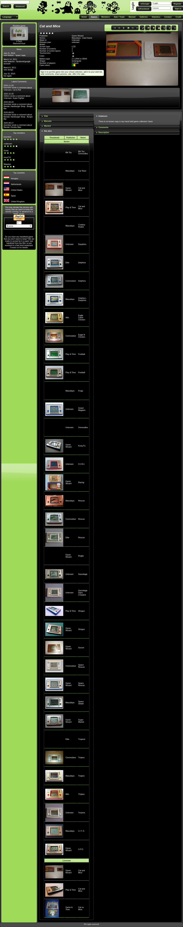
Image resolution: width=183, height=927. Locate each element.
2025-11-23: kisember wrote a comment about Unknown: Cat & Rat (18, 87)
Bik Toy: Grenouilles (83, 152)
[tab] (67, 116)
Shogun (81, 611)
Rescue (81, 501)
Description (104, 132)
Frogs (80, 391)
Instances (103, 116)
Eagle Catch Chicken (81, 317)
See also (48, 131)
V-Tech (19, 41)
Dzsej (6, 150)
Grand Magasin (81, 409)
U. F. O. (81, 831)
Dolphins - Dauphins (82, 299)
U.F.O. (81, 849)
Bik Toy (68, 152)
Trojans (81, 757)
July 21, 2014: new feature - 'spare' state (15, 54)
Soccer (81, 647)
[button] (6, 6)
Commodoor (70, 281)
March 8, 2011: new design (10, 68)
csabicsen (8, 144)
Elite (67, 262)
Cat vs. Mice (81, 908)
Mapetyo (7, 164)
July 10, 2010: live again (9, 75)
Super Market (81, 721)
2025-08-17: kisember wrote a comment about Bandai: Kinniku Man (18, 125)
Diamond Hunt (19, 43)
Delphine (82, 262)
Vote (46, 116)
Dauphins (82, 244)
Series (67, 141)
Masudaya (69, 171)
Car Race (82, 171)
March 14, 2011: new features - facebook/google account (17, 61)
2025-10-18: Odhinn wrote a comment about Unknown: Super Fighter (17, 96)
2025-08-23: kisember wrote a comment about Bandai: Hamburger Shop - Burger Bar (18, 105)
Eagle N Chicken (81, 336)
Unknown (69, 244)
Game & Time (68, 908)
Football (81, 354)
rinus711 (7, 157)
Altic (67, 317)
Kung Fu (81, 446)
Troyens (81, 813)
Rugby (81, 556)
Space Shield (81, 702)
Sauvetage (82, 574)
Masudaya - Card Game (82, 38)
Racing (81, 482)
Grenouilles (83, 427)
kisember (7, 137)
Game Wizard (68, 189)
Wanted (47, 126)
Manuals (48, 121)
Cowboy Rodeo (81, 226)
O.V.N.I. (81, 464)
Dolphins (82, 281)
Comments (103, 127)
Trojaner (81, 739)
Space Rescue (81, 666)
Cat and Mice (81, 189)
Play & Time (70, 207)
